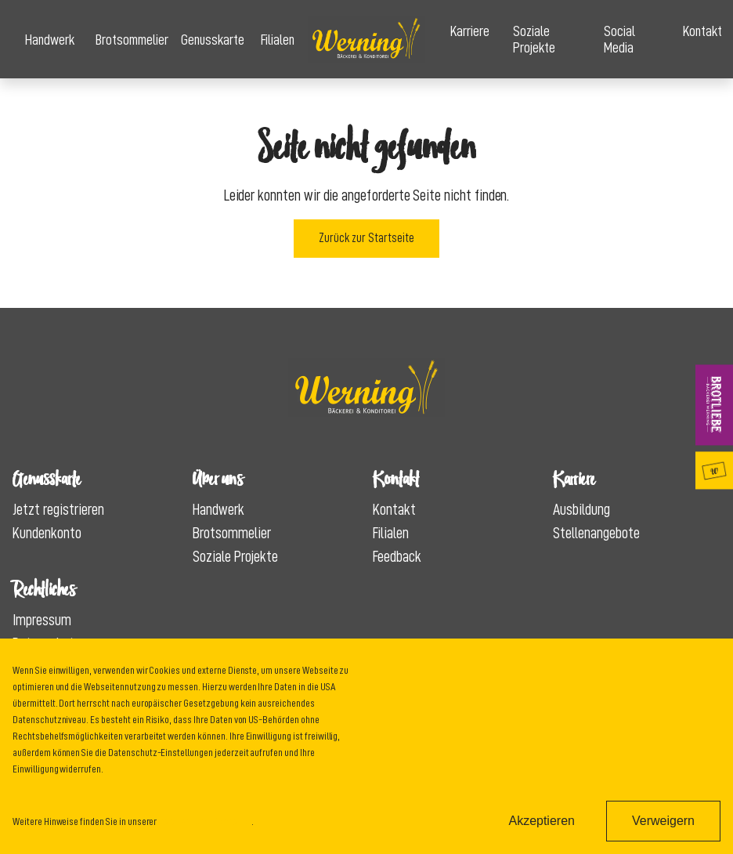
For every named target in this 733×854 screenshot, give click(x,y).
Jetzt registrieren (58, 509)
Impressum (42, 620)
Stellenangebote (596, 533)
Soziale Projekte (534, 39)
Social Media (619, 39)
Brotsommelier (126, 39)
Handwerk (47, 39)
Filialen (277, 39)
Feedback (397, 556)
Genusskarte (208, 39)
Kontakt (701, 31)
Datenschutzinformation (204, 821)
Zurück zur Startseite (366, 238)
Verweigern (663, 820)
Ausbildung (581, 509)
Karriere (469, 31)
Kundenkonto (47, 533)
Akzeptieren (541, 820)
